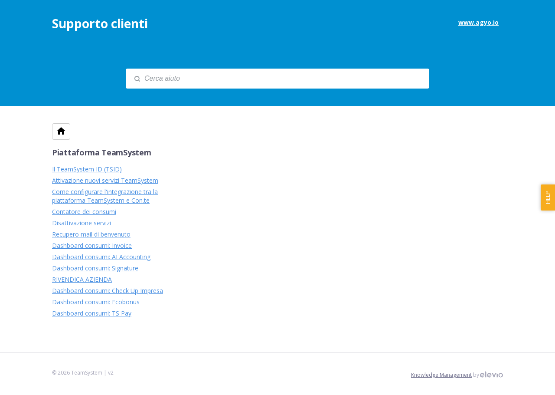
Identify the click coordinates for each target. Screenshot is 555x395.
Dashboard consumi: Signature (95, 268)
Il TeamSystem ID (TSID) (87, 169)
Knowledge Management (441, 375)
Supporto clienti (100, 23)
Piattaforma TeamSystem (101, 152)
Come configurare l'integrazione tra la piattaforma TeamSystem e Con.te (105, 196)
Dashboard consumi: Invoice (92, 245)
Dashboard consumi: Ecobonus (96, 302)
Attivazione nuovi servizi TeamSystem (105, 180)
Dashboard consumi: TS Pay (91, 313)
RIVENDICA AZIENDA (82, 279)
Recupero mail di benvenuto (91, 234)
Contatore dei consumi (84, 211)
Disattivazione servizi (81, 223)
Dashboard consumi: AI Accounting (101, 257)
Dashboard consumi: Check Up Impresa (107, 290)
